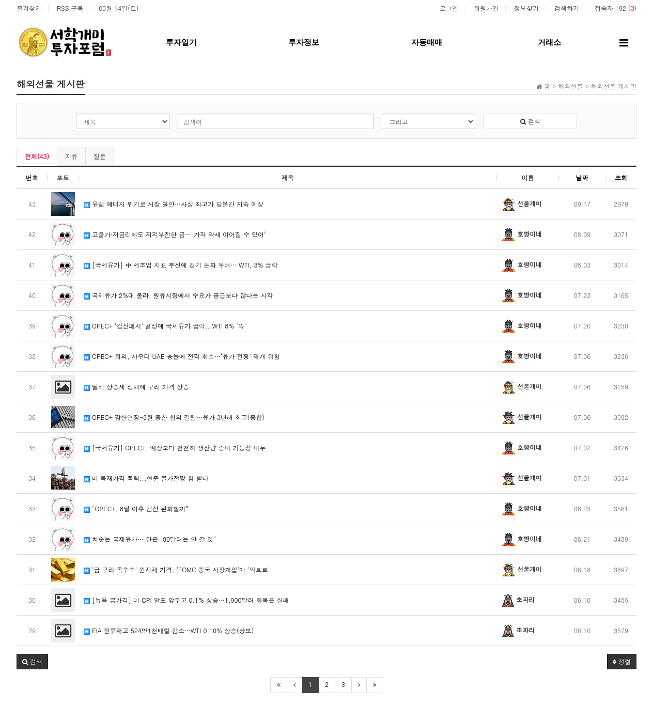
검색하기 (566, 8)
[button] (32, 661)
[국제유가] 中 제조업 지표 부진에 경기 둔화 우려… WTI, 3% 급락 (180, 264)
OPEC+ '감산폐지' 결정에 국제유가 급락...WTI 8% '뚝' (165, 325)
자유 (71, 156)
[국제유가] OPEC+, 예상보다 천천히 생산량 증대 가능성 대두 (175, 447)
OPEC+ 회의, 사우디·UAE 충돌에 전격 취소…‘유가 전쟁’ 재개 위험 (182, 356)
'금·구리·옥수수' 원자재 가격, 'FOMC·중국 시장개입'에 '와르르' (177, 569)
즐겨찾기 (29, 8)
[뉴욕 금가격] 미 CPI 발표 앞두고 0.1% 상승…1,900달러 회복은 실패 (186, 599)
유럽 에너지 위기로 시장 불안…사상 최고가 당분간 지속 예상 (173, 203)
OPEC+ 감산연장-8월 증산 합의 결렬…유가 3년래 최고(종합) (174, 417)
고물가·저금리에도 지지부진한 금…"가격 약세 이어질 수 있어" (175, 234)
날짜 (582, 177)
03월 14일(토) (118, 8)
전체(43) (37, 156)
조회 (621, 177)
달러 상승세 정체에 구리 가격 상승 (136, 386)
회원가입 (486, 8)
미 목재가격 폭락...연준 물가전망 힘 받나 (146, 478)
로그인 (449, 8)
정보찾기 (526, 8)
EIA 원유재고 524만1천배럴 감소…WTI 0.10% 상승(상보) (169, 630)
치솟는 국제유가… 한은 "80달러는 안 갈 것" (150, 539)
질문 (100, 156)
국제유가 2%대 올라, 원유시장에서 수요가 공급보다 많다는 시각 (178, 295)
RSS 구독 (70, 8)
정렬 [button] (622, 661)
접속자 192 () (615, 8)
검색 (530, 121)
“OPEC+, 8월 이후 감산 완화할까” (136, 508)
